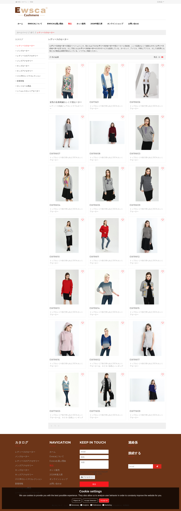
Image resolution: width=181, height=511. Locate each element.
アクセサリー (87, 477)
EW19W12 (135, 257)
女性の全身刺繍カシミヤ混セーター (66, 102)
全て (32, 32)
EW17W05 (95, 411)
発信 (94, 484)
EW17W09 (135, 411)
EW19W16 (54, 359)
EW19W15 (135, 308)
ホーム (20, 24)
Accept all (103, 500)
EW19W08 (95, 153)
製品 (70, 24)
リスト (159, 57)
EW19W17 (135, 359)
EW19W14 (95, 308)
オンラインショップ (115, 24)
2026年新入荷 (96, 24)
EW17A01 (94, 102)
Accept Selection (90, 500)
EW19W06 (135, 102)
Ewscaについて (35, 24)
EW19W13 (55, 308)
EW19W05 (95, 205)
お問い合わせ (133, 24)
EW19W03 (135, 153)
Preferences (95, 505)
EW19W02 (95, 359)
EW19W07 (55, 153)
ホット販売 (81, 24)
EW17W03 (55, 411)
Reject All (76, 500)
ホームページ (22, 32)
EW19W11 (94, 257)
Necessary (74, 505)
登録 (31, 2)
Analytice (84, 505)
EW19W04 (55, 205)
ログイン (24, 2)
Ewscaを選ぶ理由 (55, 24)
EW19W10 (55, 257)
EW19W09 (135, 205)
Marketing (107, 505)
